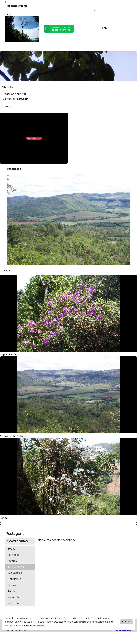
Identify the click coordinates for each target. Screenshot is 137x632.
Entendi (126, 621)
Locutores (49, 47)
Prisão (12, 585)
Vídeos (30, 47)
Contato (80, 47)
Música (12, 560)
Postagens (61, 47)
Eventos (39, 47)
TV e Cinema (16, 566)
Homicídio (14, 578)
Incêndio (13, 603)
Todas (11, 548)
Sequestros (15, 572)
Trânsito (13, 591)
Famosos (13, 554)
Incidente (14, 597)
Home (9, 47)
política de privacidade (32, 625)
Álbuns (71, 47)
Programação (19, 47)
